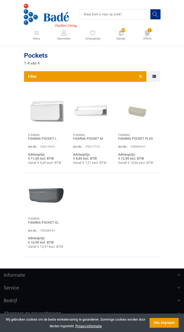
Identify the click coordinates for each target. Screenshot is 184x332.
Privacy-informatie (88, 326)
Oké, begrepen (164, 323)
